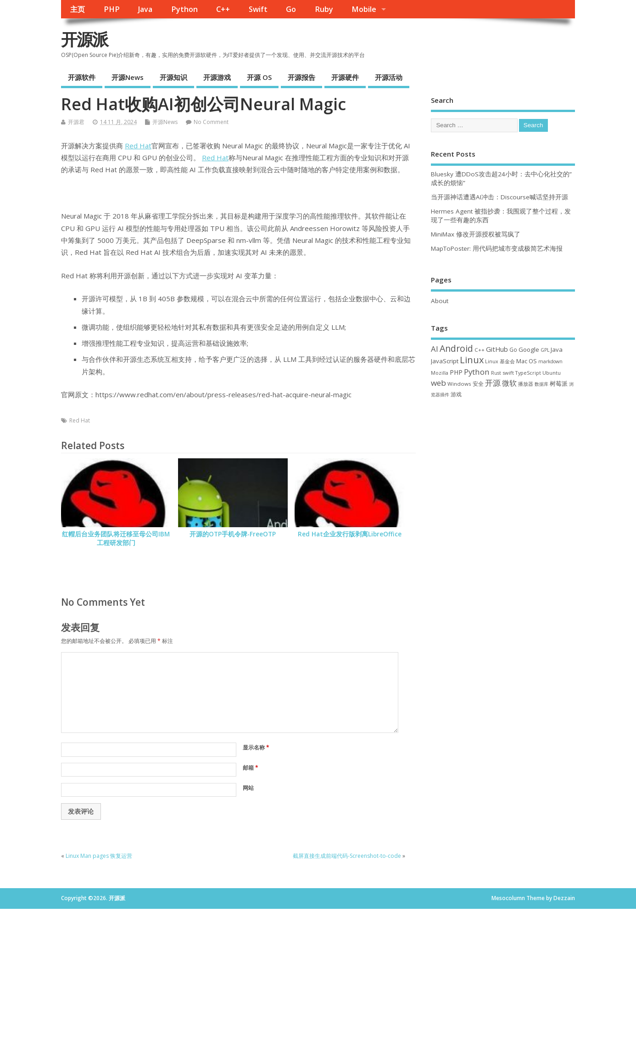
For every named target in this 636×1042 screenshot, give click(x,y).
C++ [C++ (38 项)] (479, 349)
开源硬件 (345, 77)
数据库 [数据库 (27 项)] (541, 384)
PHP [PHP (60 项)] (456, 372)
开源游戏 (217, 77)
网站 (248, 788)
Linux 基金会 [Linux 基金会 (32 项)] (500, 361)
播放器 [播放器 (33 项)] (525, 383)
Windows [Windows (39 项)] (459, 383)
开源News (128, 77)
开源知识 (173, 77)
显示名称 (256, 747)
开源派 (84, 39)
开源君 (76, 122)
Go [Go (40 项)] (513, 349)
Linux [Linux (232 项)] (472, 360)
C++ (223, 9)
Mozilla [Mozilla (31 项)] (439, 373)
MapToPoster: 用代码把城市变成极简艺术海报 (497, 248)
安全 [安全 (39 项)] (478, 383)
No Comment (211, 122)
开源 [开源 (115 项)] (493, 382)
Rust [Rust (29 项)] (496, 373)
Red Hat (138, 145)
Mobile (363, 9)
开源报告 (301, 77)
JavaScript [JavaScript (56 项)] (444, 361)
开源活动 (388, 77)
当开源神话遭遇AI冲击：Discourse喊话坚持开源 (499, 197)
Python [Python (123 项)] (477, 371)
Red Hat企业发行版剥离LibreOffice (350, 534)
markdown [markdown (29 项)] (550, 361)
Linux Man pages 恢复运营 (99, 856)
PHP (112, 9)
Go (291, 9)
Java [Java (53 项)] (557, 349)
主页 (77, 9)
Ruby (324, 9)
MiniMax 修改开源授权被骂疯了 (475, 234)
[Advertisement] (503, 473)
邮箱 (250, 768)
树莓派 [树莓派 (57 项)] (559, 383)
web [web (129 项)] (438, 382)
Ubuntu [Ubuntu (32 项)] (551, 372)
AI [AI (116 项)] (434, 349)
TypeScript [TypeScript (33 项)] (528, 372)
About (439, 301)
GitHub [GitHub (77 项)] (497, 349)
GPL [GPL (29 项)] (545, 350)
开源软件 (81, 77)
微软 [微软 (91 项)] (509, 383)
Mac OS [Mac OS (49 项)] (526, 361)
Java (145, 9)
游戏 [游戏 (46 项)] (456, 394)
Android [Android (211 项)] (456, 348)
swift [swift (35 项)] (508, 372)
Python (184, 9)
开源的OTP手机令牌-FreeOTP (233, 534)
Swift (258, 9)
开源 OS (259, 77)
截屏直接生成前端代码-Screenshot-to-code (347, 856)
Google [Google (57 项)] (529, 349)
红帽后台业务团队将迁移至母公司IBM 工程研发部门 (116, 538)
